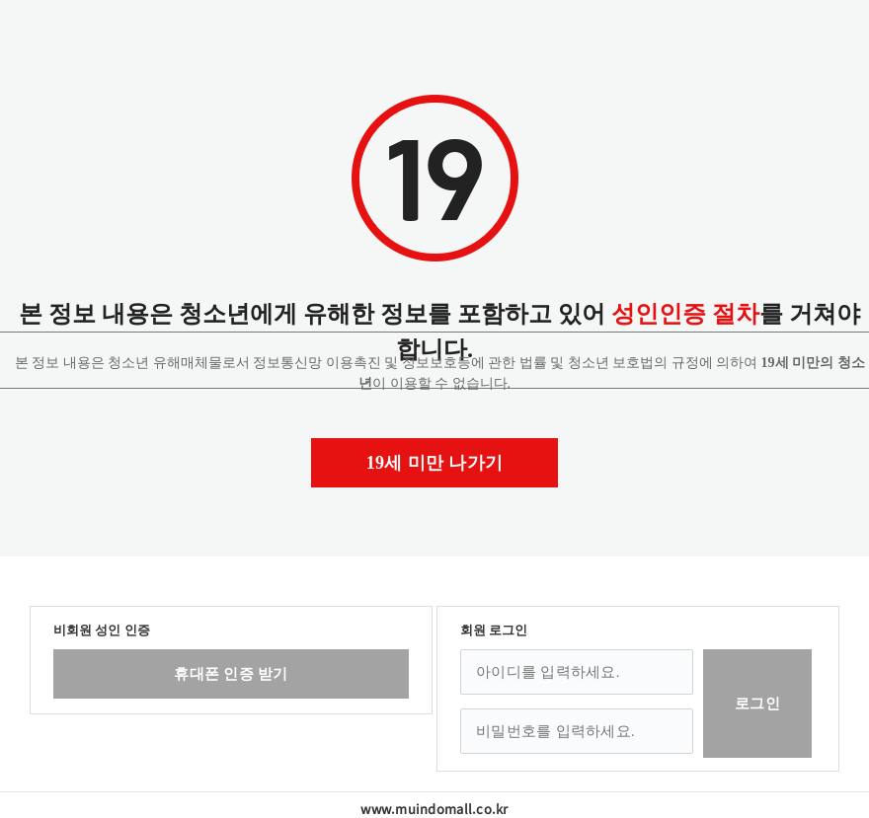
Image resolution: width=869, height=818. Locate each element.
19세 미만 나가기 (435, 463)
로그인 (757, 703)
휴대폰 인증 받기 (230, 674)
